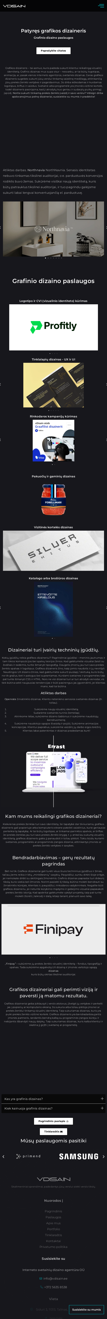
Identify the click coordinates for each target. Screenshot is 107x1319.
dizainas (53, 970)
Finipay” (11, 963)
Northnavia (36, 170)
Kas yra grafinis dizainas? (23, 1098)
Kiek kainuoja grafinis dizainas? (28, 1108)
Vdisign (91, 93)
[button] (52, 353)
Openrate (10, 699)
